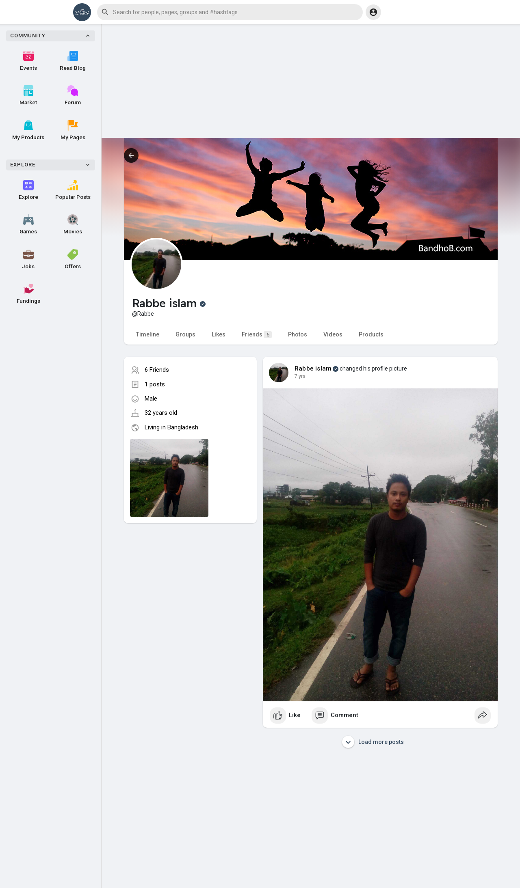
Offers (73, 259)
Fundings (28, 294)
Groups (185, 334)
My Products (28, 130)
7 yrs (300, 376)
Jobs (28, 259)
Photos (297, 334)
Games (28, 224)
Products (371, 334)
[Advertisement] (311, 81)
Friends (257, 334)
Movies (72, 224)
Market (28, 95)
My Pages (73, 130)
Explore (28, 190)
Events (28, 61)
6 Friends (157, 369)
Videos (332, 334)
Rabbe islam (313, 368)
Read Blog (73, 61)
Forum (73, 95)
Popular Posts (73, 190)
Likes (218, 334)
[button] (230, 12)
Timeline (147, 334)
